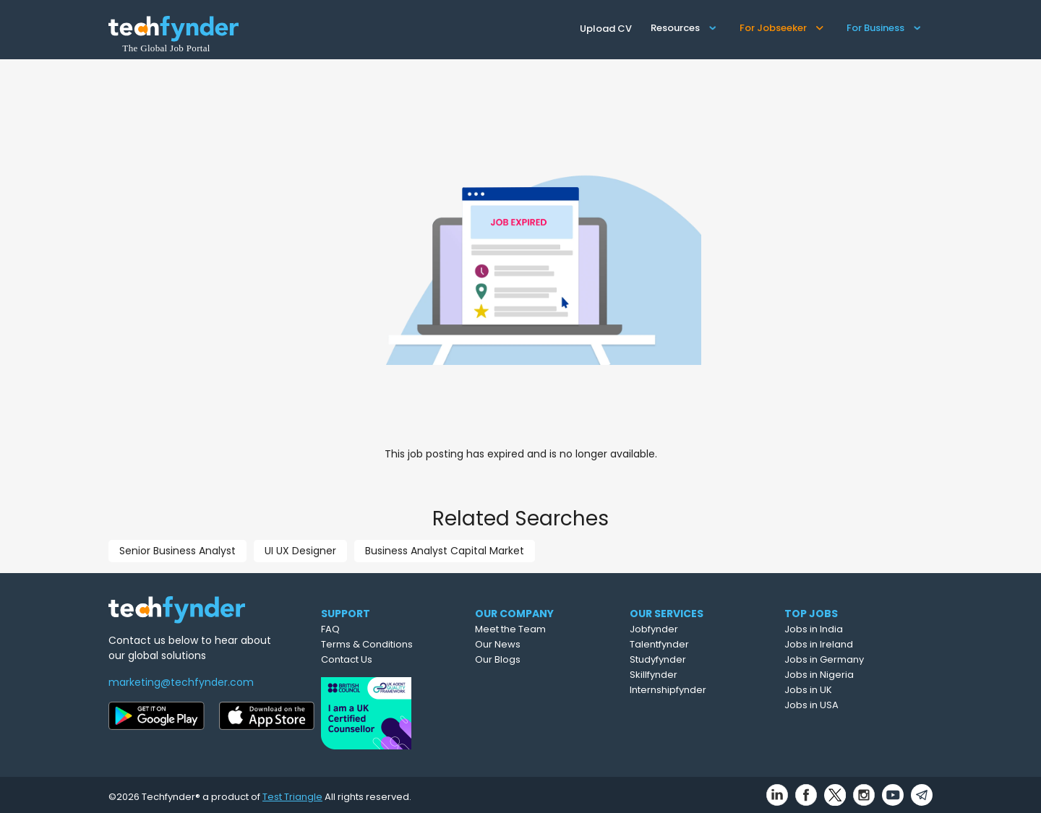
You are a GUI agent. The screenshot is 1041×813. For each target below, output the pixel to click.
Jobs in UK (842, 690)
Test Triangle (292, 792)
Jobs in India (847, 629)
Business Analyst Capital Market (444, 550)
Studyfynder (694, 659)
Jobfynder (690, 629)
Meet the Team (545, 629)
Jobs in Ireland (852, 644)
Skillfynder (690, 674)
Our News (532, 644)
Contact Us (374, 659)
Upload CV (606, 28)
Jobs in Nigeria (853, 674)
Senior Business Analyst (177, 550)
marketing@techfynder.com (181, 682)
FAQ (358, 629)
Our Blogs (532, 659)
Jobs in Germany (858, 659)
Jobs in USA (845, 705)
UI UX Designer (300, 550)
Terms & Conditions (395, 644)
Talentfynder (695, 644)
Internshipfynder (704, 690)
